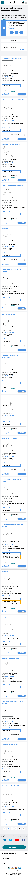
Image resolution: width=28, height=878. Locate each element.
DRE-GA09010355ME (14, 541)
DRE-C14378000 (13, 243)
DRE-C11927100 (13, 759)
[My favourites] (19, 3)
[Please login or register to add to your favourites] (24, 90)
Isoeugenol (5, 571)
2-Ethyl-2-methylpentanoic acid (11, 617)
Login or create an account (11, 45)
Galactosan (5, 397)
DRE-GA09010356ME (14, 718)
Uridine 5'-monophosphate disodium (12, 185)
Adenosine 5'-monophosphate (11, 144)
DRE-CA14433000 (13, 329)
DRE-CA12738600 (13, 496)
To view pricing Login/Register (5, 94)
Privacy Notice (16, 870)
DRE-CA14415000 (13, 586)
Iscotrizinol (5, 228)
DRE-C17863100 (13, 673)
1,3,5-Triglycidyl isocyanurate (10, 658)
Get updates (13, 847)
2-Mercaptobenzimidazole (9, 438)
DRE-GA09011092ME (14, 117)
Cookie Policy (22, 870)
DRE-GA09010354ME (14, 803)
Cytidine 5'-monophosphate (10, 744)
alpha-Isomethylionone (8, 314)
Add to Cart (22, 94)
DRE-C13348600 (13, 632)
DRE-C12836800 (13, 372)
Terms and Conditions (7, 870)
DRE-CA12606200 (13, 73)
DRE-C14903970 (13, 453)
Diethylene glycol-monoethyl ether (12, 58)
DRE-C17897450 (13, 200)
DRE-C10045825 (13, 159)
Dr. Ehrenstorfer (9, 77)
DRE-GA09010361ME (14, 286)
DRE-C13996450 (13, 412)
